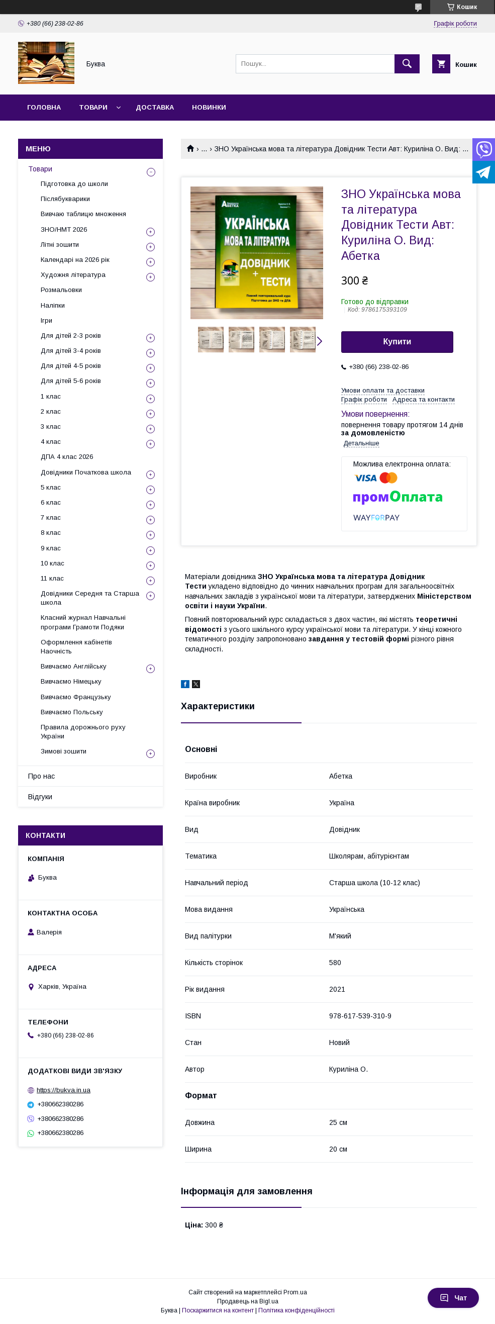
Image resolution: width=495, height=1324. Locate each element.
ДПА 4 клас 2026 (67, 456)
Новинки (209, 107)
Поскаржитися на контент (218, 1310)
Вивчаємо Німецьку (71, 681)
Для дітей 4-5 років (71, 365)
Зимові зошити (63, 751)
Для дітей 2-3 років (71, 335)
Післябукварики (65, 199)
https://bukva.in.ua (63, 1090)
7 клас (51, 517)
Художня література (73, 274)
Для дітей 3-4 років (71, 350)
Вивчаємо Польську (72, 712)
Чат (453, 1297)
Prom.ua (295, 1292)
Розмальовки (61, 290)
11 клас (52, 578)
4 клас (51, 441)
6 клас (51, 502)
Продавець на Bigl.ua (247, 1301)
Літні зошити (60, 244)
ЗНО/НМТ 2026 (64, 229)
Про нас (41, 776)
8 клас (51, 532)
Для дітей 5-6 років (71, 381)
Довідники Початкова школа (86, 472)
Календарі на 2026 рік (75, 259)
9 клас (51, 548)
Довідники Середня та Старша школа (90, 598)
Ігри (46, 320)
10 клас (52, 563)
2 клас (51, 411)
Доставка (155, 107)
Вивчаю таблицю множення (83, 214)
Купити (397, 341)
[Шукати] (407, 63)
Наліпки (53, 305)
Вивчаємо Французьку (76, 697)
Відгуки (40, 797)
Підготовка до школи (74, 183)
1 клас (51, 396)
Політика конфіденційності (296, 1310)
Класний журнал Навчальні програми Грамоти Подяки (83, 622)
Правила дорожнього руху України (83, 731)
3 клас (51, 426)
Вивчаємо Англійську (74, 666)
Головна (44, 107)
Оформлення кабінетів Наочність (76, 646)
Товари (93, 107)
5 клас (51, 487)
